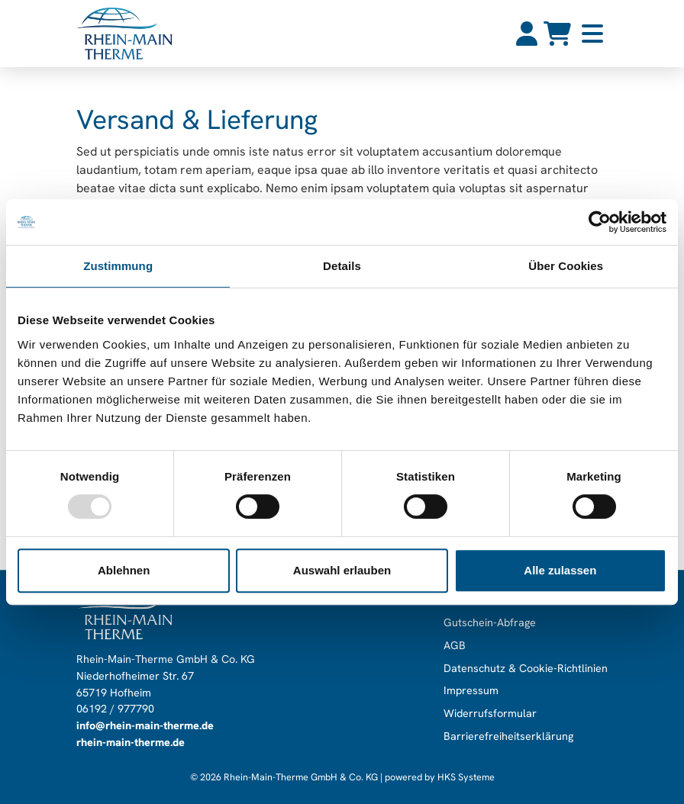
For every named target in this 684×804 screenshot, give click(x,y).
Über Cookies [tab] (565, 265)
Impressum (471, 691)
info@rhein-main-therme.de (145, 725)
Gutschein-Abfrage (490, 623)
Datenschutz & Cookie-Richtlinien (526, 668)
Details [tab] (342, 265)
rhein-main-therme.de (130, 742)
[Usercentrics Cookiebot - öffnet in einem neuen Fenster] (599, 222)
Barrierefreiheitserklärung (508, 736)
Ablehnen (124, 570)
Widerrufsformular (490, 713)
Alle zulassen (560, 570)
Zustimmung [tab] (118, 265)
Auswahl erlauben (342, 570)
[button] (592, 33)
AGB (455, 645)
